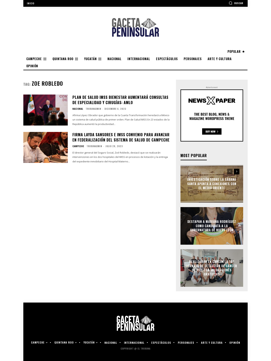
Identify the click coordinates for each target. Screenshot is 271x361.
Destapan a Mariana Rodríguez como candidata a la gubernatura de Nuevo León (211, 225)
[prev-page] (230, 171)
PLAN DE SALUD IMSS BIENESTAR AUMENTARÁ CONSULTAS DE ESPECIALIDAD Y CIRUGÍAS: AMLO (120, 99)
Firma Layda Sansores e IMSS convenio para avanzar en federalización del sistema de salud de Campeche (121, 137)
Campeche (78, 146)
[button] (236, 3)
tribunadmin (93, 108)
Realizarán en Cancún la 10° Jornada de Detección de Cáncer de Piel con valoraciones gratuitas (211, 268)
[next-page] (236, 171)
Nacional (77, 109)
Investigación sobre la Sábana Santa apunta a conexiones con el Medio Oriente (211, 183)
